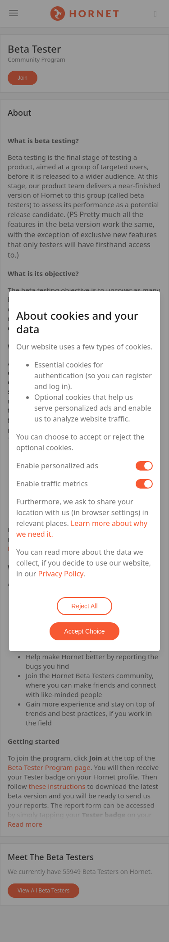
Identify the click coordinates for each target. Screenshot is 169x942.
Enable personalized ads (57, 466)
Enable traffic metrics (52, 484)
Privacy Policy (60, 574)
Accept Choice (84, 631)
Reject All (84, 606)
